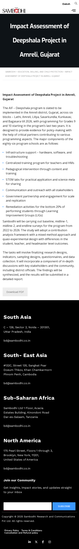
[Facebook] (43, 542)
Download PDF (15, 292)
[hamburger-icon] (72, 10)
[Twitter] (36, 542)
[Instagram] (50, 542)
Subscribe (64, 506)
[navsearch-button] (75, 3)
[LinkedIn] (30, 542)
